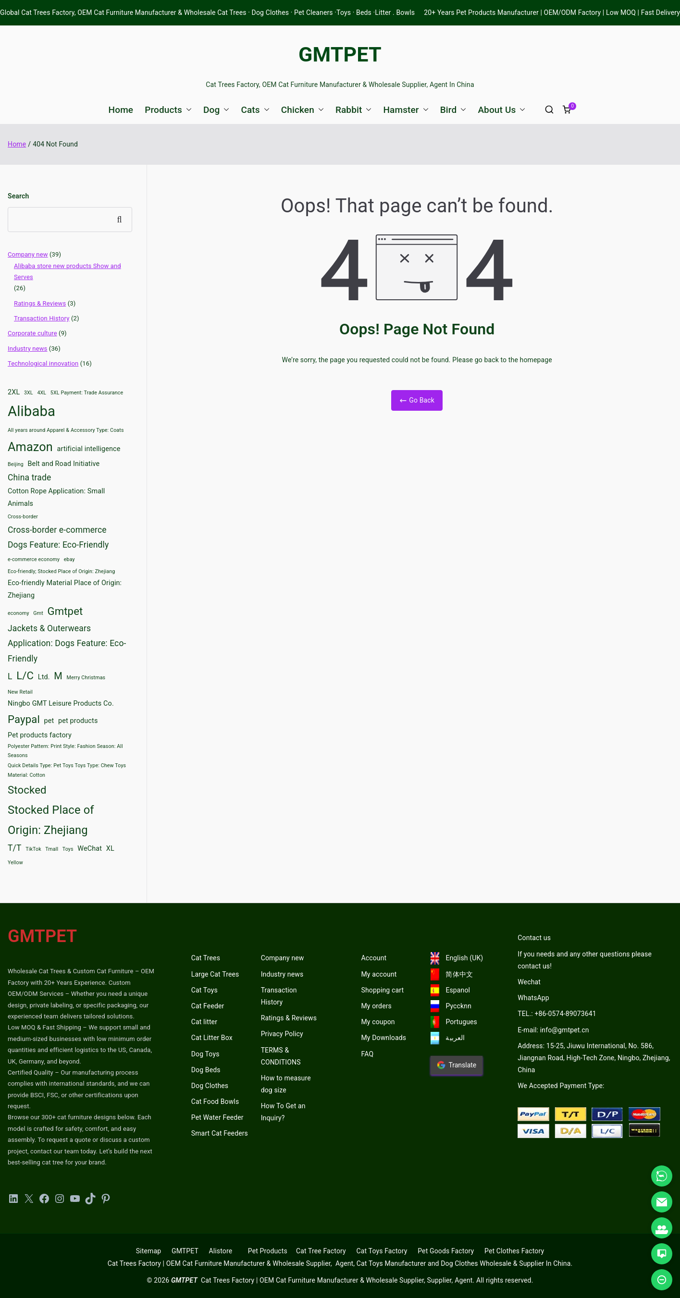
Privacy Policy (282, 1034)
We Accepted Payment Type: (561, 1086)
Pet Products (267, 1251)
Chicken (302, 109)
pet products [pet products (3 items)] (78, 721)
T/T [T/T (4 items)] (15, 848)
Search (18, 196)
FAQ (367, 1054)
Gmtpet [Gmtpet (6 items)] (65, 611)
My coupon (378, 1022)
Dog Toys (205, 1054)
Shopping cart (382, 990)
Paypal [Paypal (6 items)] (24, 719)
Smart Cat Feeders (219, 1133)
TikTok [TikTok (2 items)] (33, 849)
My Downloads (384, 1037)
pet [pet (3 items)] (49, 721)
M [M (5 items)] (58, 676)
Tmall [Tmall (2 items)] (51, 849)
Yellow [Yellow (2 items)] (15, 862)
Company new (28, 254)
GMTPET (340, 54)
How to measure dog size (286, 1084)
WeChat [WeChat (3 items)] (89, 849)
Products (168, 109)
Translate (456, 1065)
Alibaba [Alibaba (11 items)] (31, 411)
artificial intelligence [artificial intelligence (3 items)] (89, 449)
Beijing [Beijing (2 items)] (16, 464)
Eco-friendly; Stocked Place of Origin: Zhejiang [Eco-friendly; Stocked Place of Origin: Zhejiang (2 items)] (61, 571)
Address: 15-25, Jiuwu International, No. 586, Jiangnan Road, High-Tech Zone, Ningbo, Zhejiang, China (594, 1058)
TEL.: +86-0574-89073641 (557, 1013)
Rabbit (353, 109)
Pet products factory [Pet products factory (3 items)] (40, 735)
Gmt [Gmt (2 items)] (38, 613)
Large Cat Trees (215, 974)
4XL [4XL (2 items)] (41, 393)
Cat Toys (204, 990)
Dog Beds (206, 1070)
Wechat (529, 982)
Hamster (405, 109)
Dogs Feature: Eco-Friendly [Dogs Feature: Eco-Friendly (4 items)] (58, 545)
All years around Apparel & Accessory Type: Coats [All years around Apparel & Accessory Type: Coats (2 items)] (66, 430)
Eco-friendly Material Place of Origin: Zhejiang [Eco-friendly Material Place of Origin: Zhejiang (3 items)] (65, 589)
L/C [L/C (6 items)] (25, 675)
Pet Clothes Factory (514, 1251)
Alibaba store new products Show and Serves (67, 271)
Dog (216, 109)
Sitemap (148, 1251)
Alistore (220, 1251)
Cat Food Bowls (215, 1101)
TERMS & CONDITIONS (281, 1056)
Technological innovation (43, 363)
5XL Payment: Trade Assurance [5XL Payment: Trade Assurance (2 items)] (86, 393)
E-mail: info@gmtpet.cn (553, 1030)
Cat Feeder (207, 1006)
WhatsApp (533, 998)
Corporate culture (32, 333)
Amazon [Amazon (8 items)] (30, 447)
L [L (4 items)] (10, 676)
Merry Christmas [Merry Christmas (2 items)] (86, 677)
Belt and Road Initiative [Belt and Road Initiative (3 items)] (64, 464)
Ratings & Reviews (40, 303)
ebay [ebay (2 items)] (69, 559)
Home (121, 109)
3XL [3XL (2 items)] (28, 393)
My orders (376, 1006)
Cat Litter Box (212, 1037)
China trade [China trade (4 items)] (29, 477)
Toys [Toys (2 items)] (68, 849)
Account (374, 958)
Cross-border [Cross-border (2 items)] (23, 517)
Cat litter (204, 1022)
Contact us (534, 938)
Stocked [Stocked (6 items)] (27, 790)
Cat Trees (205, 958)
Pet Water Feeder (217, 1117)
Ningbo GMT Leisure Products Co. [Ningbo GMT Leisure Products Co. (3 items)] (61, 703)
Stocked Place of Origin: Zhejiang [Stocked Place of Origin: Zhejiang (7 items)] (51, 820)
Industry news (27, 348)
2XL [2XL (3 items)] (14, 392)
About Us (501, 109)
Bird (453, 109)
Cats (255, 109)
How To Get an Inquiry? (283, 1112)
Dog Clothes (210, 1086)
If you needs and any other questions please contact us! (585, 960)
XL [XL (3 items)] (110, 849)
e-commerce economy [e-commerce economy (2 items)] (34, 559)
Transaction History (42, 318)
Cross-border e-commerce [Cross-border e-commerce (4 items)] (57, 530)
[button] (187, 109)
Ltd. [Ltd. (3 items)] (44, 677)
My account (379, 974)
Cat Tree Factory (321, 1251)
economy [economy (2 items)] (18, 613)
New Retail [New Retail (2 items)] (20, 692)
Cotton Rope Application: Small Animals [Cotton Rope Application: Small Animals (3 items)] (56, 497)
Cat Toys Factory (382, 1251)
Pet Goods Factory (446, 1251)
